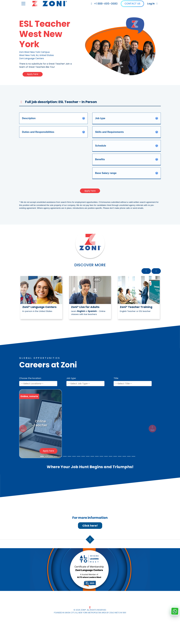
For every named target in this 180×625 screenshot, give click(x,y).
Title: (116, 378)
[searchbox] (38, 384)
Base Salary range (105, 173)
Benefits (100, 159)
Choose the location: (30, 378)
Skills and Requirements (109, 132)
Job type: (71, 378)
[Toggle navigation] (23, 3)
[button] (146, 271)
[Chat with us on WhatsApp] (175, 611)
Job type (100, 118)
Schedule (100, 145)
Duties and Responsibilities (38, 132)
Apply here (32, 74)
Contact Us (132, 3)
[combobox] (38, 383)
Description (29, 118)
